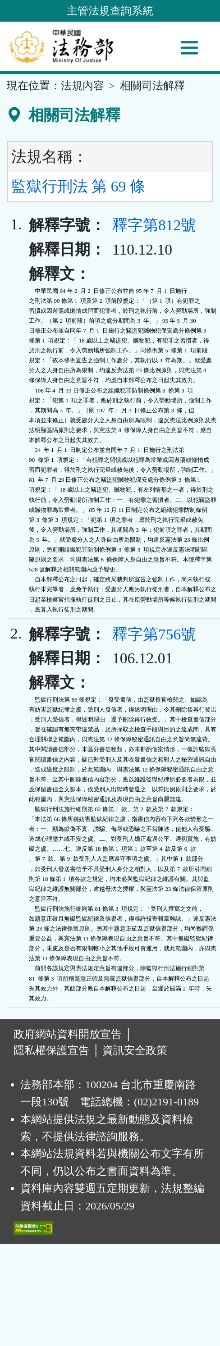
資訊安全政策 (134, 1050)
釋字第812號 (154, 225)
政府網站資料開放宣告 (68, 1034)
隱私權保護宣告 (51, 1050)
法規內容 (82, 85)
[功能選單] (189, 47)
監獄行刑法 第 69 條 (78, 186)
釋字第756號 (154, 634)
